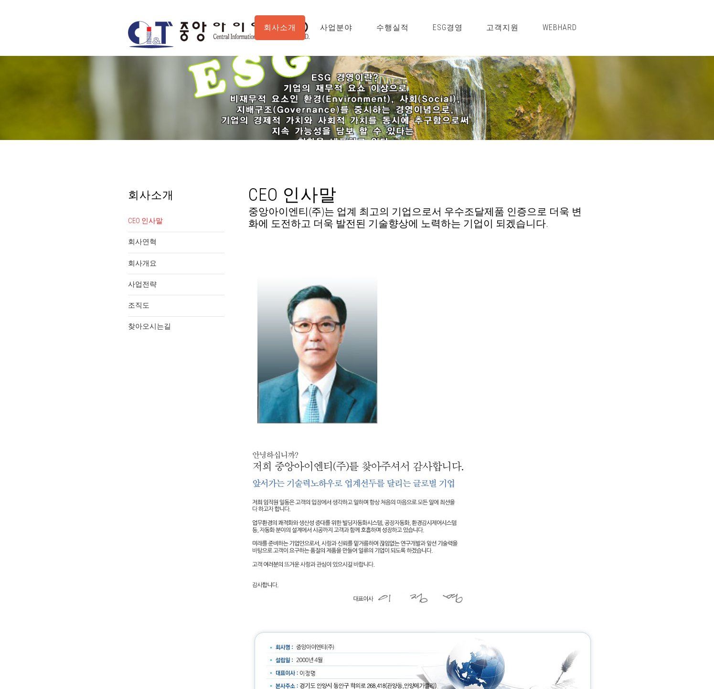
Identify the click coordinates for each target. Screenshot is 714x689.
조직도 (138, 305)
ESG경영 (448, 27)
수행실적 (392, 27)
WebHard (560, 27)
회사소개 (280, 27)
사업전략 (142, 284)
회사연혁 (142, 241)
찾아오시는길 (149, 326)
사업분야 (336, 27)
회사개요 (142, 263)
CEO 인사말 (145, 220)
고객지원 (502, 27)
